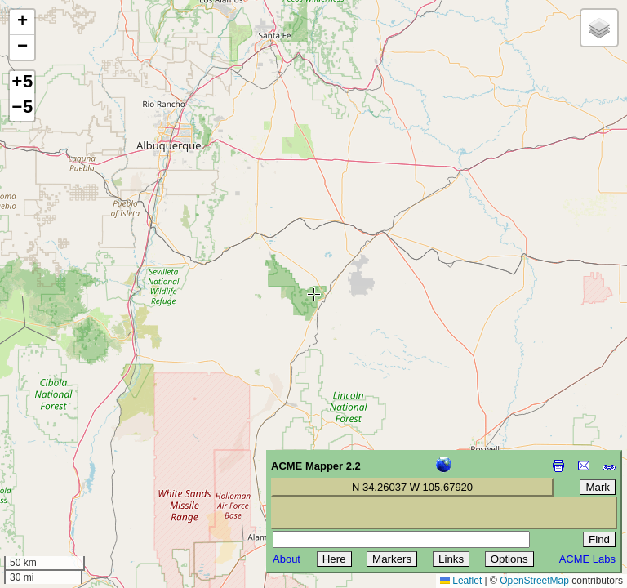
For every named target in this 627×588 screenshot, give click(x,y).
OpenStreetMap (534, 580)
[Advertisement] (86, 472)
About (286, 559)
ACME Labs (587, 559)
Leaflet (461, 580)
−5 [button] (22, 108)
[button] (22, 22)
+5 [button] (22, 83)
